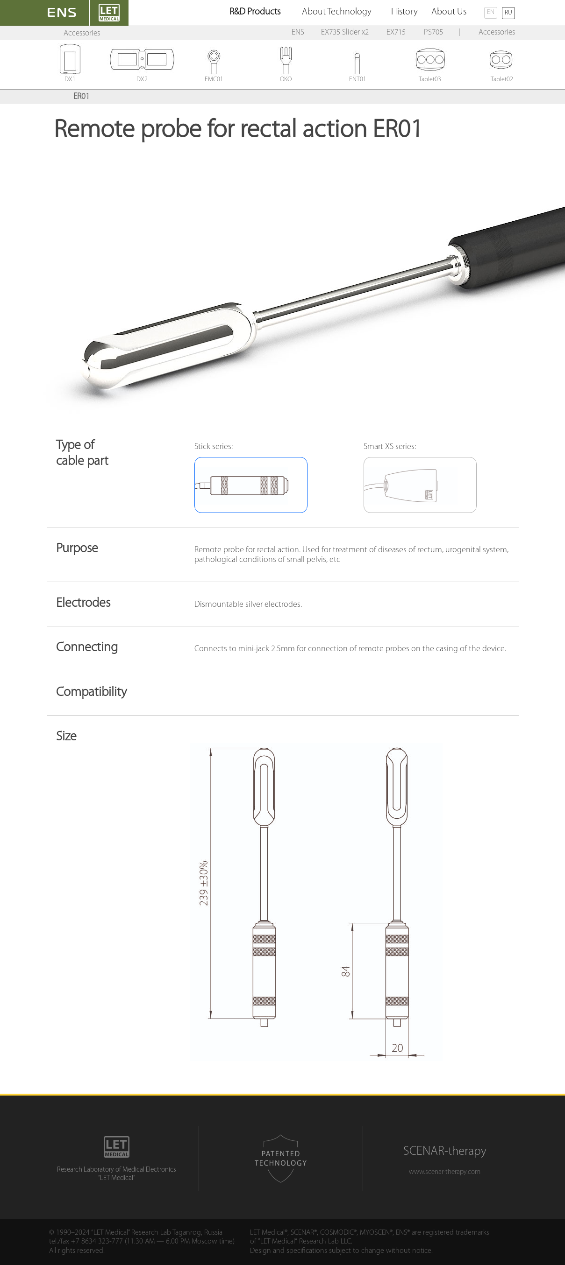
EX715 (396, 32)
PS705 (433, 32)
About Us (448, 12)
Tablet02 (502, 76)
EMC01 (214, 76)
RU (508, 12)
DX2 (142, 76)
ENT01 (358, 76)
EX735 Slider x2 (345, 32)
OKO (286, 76)
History (404, 12)
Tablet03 (430, 76)
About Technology (337, 12)
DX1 (70, 76)
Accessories (82, 33)
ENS (298, 32)
